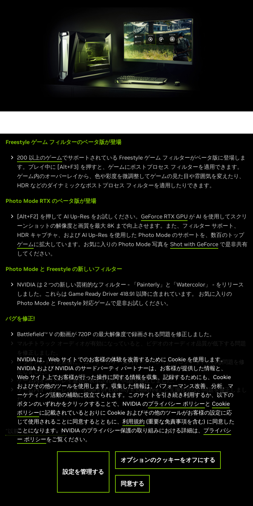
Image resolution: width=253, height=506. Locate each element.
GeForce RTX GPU (164, 216)
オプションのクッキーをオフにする (168, 459)
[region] (126, 420)
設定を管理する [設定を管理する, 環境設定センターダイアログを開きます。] (83, 471)
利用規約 (133, 421)
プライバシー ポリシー (176, 403)
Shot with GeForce (194, 244)
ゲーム (25, 244)
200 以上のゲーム (39, 157)
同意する (132, 483)
